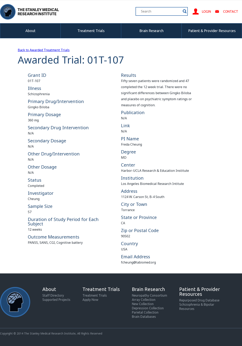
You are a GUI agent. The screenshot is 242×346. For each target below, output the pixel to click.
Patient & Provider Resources (212, 31)
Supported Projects (56, 299)
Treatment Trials (90, 31)
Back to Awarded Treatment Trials (44, 50)
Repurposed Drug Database (199, 300)
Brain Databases (144, 316)
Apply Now (90, 299)
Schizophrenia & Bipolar (196, 304)
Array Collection (143, 299)
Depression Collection (148, 308)
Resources (186, 309)
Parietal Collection (145, 312)
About (30, 31)
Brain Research (151, 31)
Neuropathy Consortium (149, 295)
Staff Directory (53, 295)
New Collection (143, 304)
